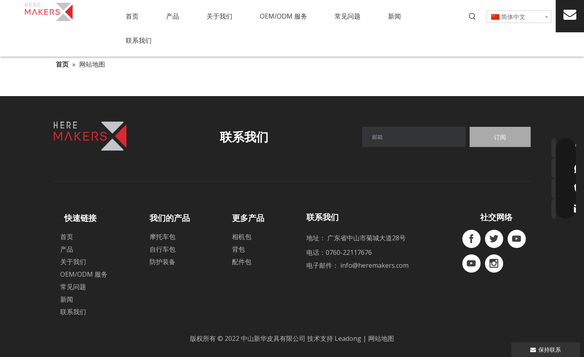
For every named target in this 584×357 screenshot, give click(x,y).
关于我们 (73, 261)
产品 (66, 249)
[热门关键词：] (472, 16)
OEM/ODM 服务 (84, 274)
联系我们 (73, 311)
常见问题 (73, 286)
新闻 (66, 299)
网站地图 (381, 338)
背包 (238, 249)
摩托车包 (162, 236)
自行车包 (162, 249)
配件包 (241, 261)
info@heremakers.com (374, 265)
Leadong (349, 338)
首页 (66, 236)
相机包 (241, 236)
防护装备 (162, 261)
